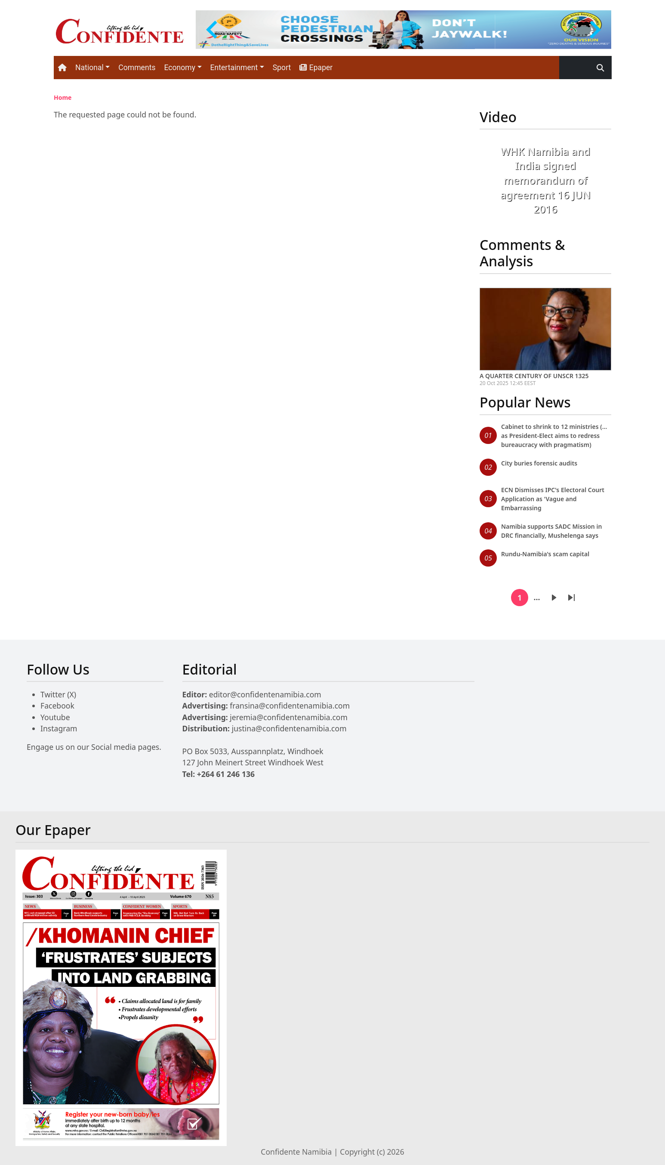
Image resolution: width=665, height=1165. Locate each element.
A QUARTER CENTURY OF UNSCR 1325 (534, 375)
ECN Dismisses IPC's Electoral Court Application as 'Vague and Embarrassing (552, 499)
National (89, 67)
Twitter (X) (58, 694)
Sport (282, 67)
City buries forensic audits (539, 463)
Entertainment (234, 67)
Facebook (57, 705)
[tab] (400, 42)
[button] (489, 186)
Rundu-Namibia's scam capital (545, 554)
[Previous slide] (212, 29)
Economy (179, 67)
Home (62, 97)
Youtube (55, 717)
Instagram (58, 728)
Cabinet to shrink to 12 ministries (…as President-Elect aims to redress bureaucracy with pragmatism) (554, 435)
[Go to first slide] (594, 29)
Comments (136, 67)
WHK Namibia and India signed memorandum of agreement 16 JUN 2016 (545, 180)
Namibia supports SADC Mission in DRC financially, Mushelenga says (551, 530)
